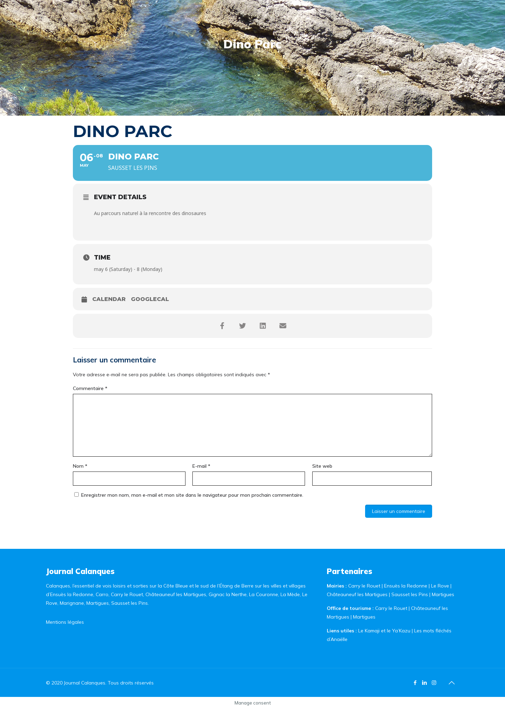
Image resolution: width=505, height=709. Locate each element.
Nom (80, 466)
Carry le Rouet (364, 586)
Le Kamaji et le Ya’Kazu (384, 631)
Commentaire (90, 388)
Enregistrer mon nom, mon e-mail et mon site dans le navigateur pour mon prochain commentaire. (192, 495)
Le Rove (440, 586)
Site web (322, 466)
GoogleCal (150, 299)
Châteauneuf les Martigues (357, 594)
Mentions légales (65, 622)
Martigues (443, 594)
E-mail (201, 466)
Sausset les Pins (409, 594)
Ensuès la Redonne (406, 586)
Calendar (109, 299)
